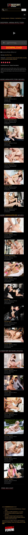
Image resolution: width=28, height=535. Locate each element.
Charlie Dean (14, 166)
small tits (15, 59)
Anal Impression (7, 321)
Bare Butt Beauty (8, 457)
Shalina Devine (6, 166)
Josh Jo (9, 393)
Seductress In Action (8, 369)
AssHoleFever (11, 215)
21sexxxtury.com (5, 520)
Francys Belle (6, 324)
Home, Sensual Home (9, 413)
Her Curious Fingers (8, 479)
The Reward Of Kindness (9, 255)
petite (11, 59)
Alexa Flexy (6, 236)
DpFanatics (8, 123)
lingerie (14, 57)
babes (21, 57)
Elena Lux (6, 144)
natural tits (7, 59)
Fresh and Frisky (7, 97)
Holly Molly (6, 100)
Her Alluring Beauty (8, 233)
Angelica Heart (7, 302)
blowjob (10, 57)
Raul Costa (10, 481)
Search (23, 9)
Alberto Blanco (11, 415)
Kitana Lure (6, 210)
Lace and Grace (7, 391)
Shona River (6, 346)
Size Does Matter (8, 343)
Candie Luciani (6, 280)
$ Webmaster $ (20, 522)
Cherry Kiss (6, 459)
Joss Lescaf (11, 346)
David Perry (12, 122)
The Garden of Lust (8, 435)
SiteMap (9, 522)
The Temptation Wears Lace (10, 119)
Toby (10, 55)
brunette (25, 57)
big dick (17, 57)
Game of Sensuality (8, 207)
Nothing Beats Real (8, 277)
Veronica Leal (6, 188)
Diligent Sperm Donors (9, 163)
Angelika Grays (7, 122)
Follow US (14, 522)
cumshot (3, 59)
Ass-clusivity (7, 299)
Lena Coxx (6, 393)
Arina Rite (7, 55)
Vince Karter (13, 188)
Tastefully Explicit (8, 185)
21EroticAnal (8, 101)
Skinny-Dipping (7, 141)
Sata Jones (11, 258)
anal (7, 57)
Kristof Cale (11, 210)
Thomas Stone (11, 324)
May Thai (6, 481)
